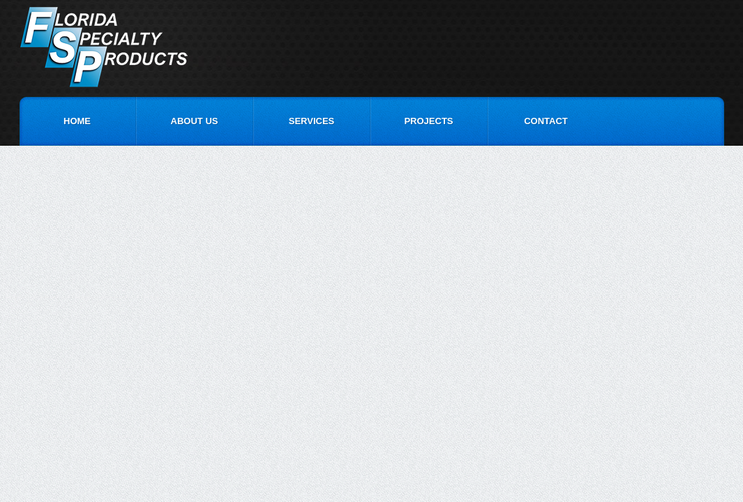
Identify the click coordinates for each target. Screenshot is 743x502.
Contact (546, 121)
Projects (428, 121)
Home (77, 121)
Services (312, 121)
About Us (194, 121)
